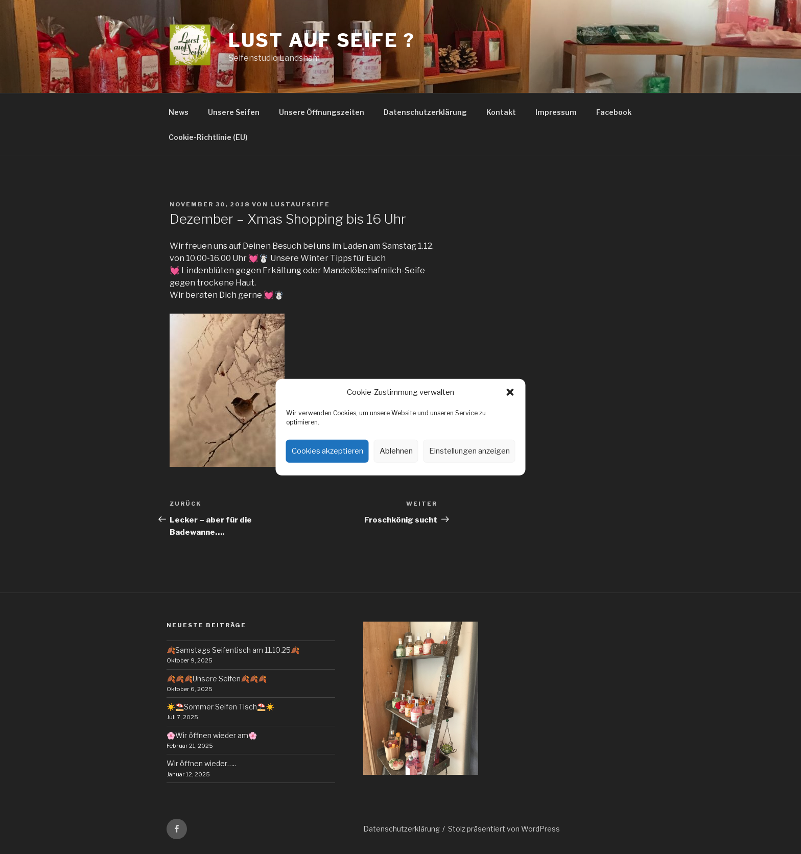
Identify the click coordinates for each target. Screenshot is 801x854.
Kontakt (501, 112)
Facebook (613, 112)
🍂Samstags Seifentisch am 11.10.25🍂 (233, 650)
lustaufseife (300, 204)
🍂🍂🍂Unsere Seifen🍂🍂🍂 (217, 678)
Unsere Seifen (234, 112)
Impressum (556, 112)
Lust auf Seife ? (321, 40)
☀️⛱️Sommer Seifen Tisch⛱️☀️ (220, 706)
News (179, 112)
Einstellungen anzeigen (469, 451)
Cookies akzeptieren (327, 451)
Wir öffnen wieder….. (201, 763)
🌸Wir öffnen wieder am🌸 (212, 735)
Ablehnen (396, 451)
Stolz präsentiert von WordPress (504, 828)
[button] (510, 392)
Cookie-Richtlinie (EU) (208, 137)
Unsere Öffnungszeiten (321, 112)
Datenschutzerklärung (425, 112)
